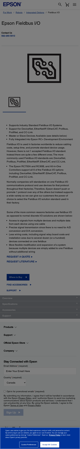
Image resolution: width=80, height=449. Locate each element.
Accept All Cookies (50, 445)
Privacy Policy (54, 435)
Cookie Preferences (28, 445)
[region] (40, 438)
